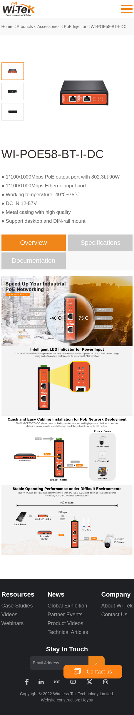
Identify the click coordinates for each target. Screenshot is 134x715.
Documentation (33, 260)
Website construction (60, 700)
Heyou (87, 700)
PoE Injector (75, 26)
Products (25, 26)
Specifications (100, 242)
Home (6, 26)
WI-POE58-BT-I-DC (109, 26)
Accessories (48, 26)
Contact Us (114, 614)
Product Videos (66, 623)
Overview (33, 242)
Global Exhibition (67, 606)
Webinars (12, 623)
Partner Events (65, 614)
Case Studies (17, 606)
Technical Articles (68, 632)
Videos (9, 614)
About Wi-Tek (117, 606)
